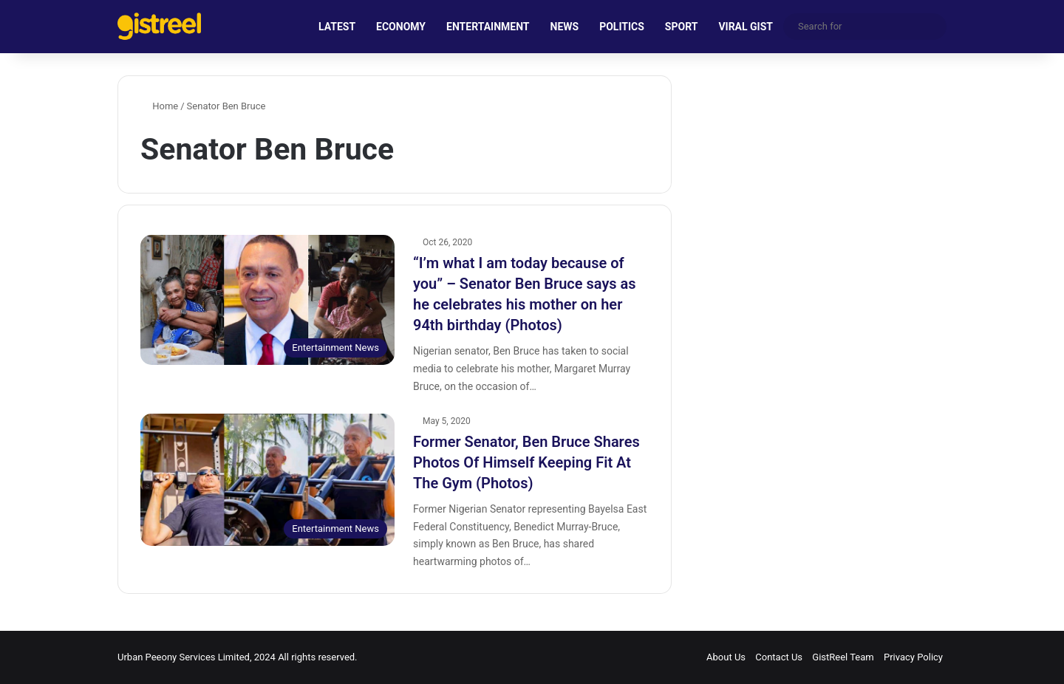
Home (159, 106)
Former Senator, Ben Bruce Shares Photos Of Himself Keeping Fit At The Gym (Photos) (526, 462)
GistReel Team (842, 657)
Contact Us (778, 657)
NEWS (564, 27)
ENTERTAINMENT (487, 27)
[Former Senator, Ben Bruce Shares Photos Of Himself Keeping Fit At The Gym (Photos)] (267, 480)
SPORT (681, 27)
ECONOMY (401, 27)
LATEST (336, 27)
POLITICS (621, 27)
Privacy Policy (913, 657)
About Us (726, 657)
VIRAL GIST (745, 27)
